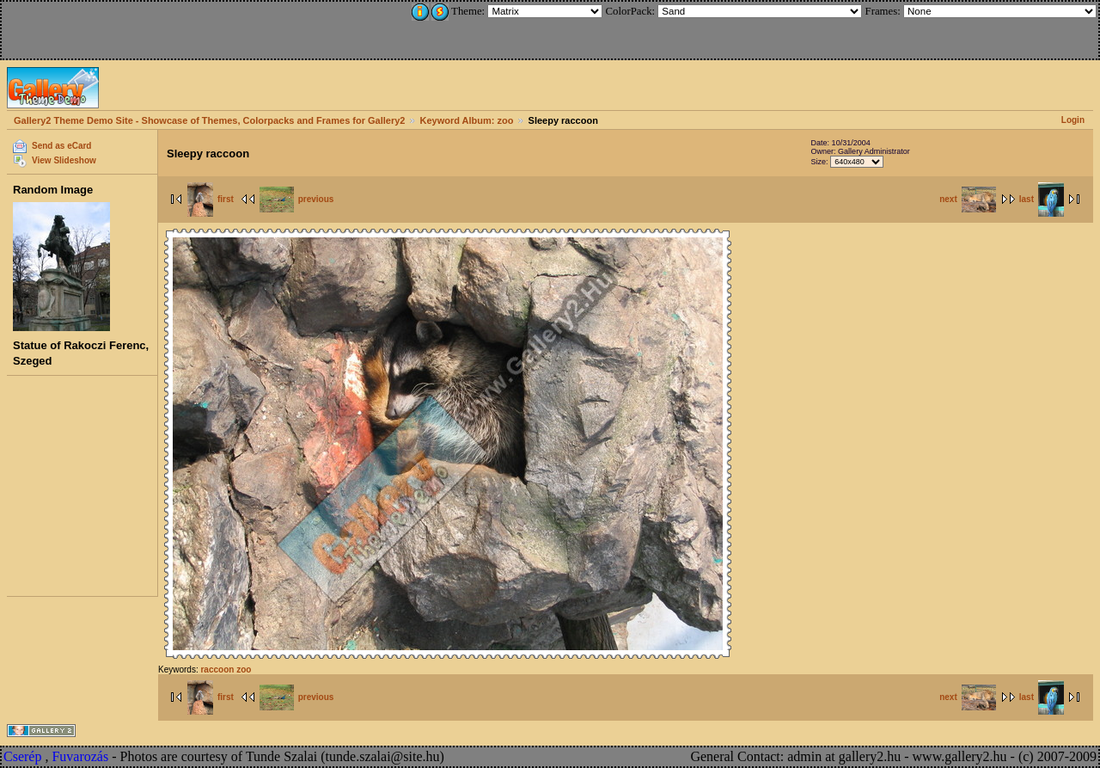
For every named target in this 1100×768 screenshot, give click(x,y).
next (967, 199)
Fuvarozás (80, 756)
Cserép (22, 756)
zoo (243, 669)
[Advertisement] (117, 27)
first (210, 199)
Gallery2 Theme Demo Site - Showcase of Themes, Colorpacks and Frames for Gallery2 (209, 120)
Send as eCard (61, 146)
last (1041, 199)
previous (297, 199)
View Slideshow (64, 160)
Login (1073, 120)
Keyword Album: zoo (467, 120)
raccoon (217, 669)
